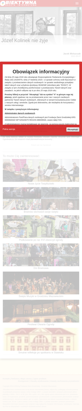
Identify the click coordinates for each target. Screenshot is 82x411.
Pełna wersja (9, 129)
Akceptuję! (72, 129)
